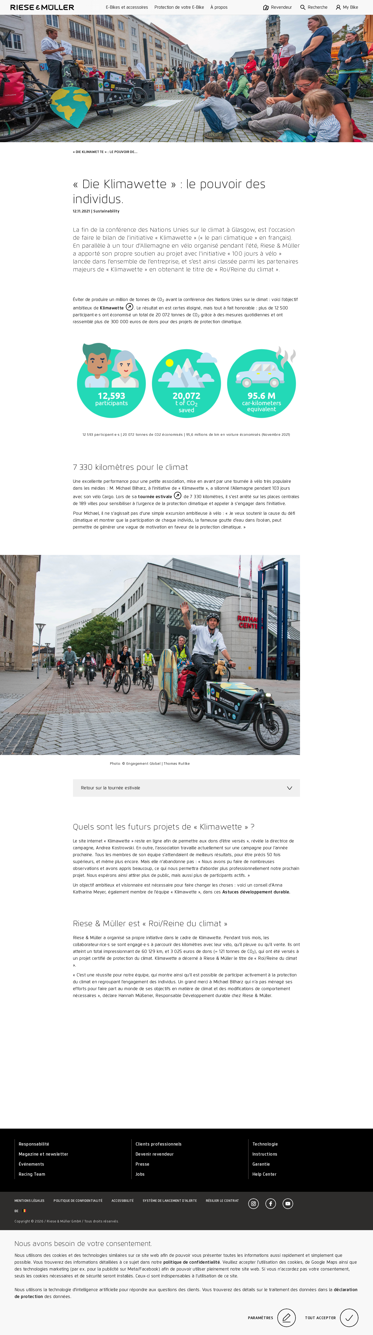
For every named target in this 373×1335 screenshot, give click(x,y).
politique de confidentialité (191, 1262)
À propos (219, 7)
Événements (31, 1164)
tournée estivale (155, 496)
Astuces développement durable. (256, 891)
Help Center (264, 1174)
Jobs (140, 1174)
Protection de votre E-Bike (179, 7)
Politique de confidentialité (78, 1201)
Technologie (265, 1144)
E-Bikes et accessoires (127, 7)
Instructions (265, 1154)
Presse (143, 1164)
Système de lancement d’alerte (170, 1201)
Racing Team (32, 1174)
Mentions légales (30, 1201)
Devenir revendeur (155, 1154)
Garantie (261, 1164)
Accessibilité (123, 1201)
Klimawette (112, 307)
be (20, 1211)
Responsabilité (34, 1144)
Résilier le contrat (222, 1201)
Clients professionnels (159, 1144)
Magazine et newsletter (43, 1154)
